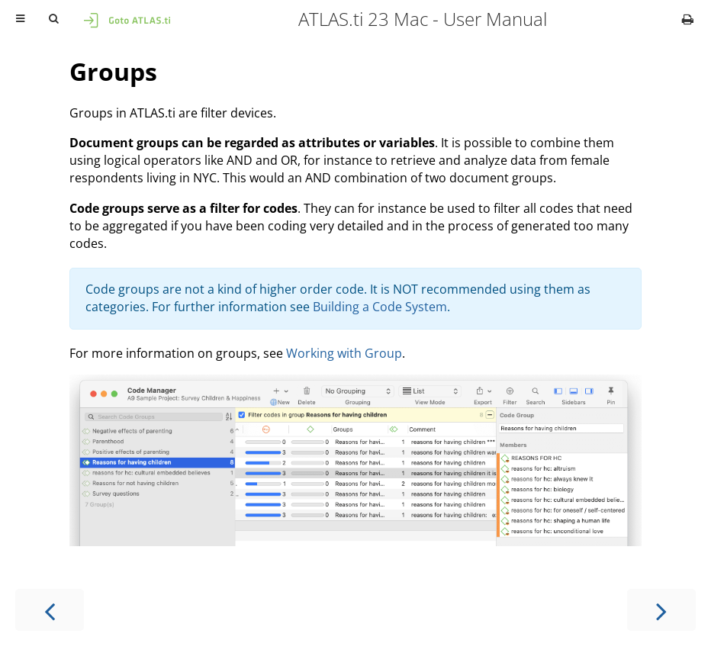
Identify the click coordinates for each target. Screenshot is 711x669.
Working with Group (344, 353)
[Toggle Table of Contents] (20, 19)
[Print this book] (688, 19)
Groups (113, 71)
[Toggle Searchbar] (53, 19)
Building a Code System (380, 306)
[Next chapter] (661, 610)
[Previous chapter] (49, 610)
